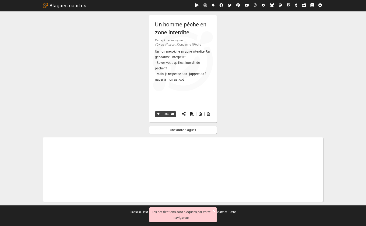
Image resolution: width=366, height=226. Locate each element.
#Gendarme (183, 44)
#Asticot (170, 44)
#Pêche (196, 44)
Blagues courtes (64, 5)
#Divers (159, 44)
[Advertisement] (183, 169)
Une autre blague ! (183, 130)
